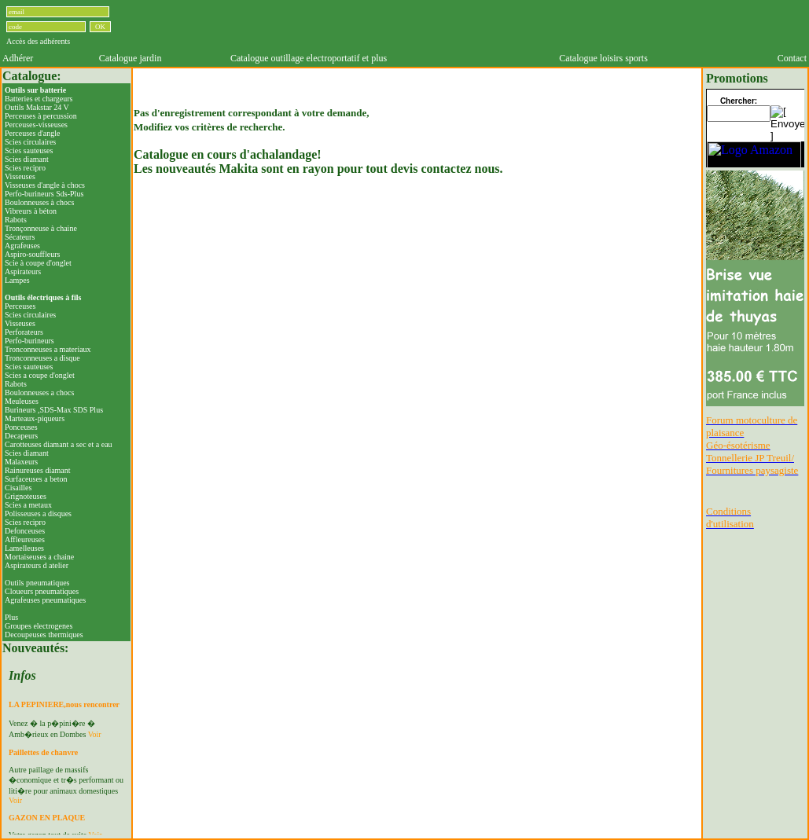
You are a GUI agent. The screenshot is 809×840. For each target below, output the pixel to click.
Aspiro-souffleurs (32, 254)
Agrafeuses (22, 245)
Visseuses (20, 176)
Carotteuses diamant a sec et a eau (58, 444)
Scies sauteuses (29, 150)
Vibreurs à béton (31, 211)
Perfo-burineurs (29, 340)
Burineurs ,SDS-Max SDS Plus (54, 409)
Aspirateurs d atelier (36, 565)
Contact (792, 58)
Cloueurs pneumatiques (42, 591)
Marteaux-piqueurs (34, 418)
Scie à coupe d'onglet (38, 263)
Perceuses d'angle (32, 133)
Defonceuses (25, 530)
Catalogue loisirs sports (603, 58)
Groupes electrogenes (38, 626)
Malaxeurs (21, 461)
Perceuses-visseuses (36, 124)
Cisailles (18, 487)
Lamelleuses (24, 548)
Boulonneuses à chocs (39, 202)
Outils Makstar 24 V (37, 107)
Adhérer (17, 58)
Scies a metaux (28, 505)
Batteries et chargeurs (38, 98)
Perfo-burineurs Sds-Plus (44, 193)
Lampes (17, 280)
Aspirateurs (23, 271)
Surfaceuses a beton (36, 479)
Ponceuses (21, 427)
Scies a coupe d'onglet (40, 375)
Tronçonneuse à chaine (41, 228)
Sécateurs (20, 237)
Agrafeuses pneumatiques (45, 600)
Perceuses (20, 306)
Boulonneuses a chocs (39, 392)
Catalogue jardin (130, 58)
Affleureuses (25, 539)
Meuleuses (22, 401)
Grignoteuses (25, 496)
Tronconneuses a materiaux (48, 349)
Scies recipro (25, 167)
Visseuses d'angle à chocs (45, 185)
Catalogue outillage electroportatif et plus (308, 58)
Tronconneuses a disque (42, 358)
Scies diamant (27, 159)
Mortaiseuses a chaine (39, 556)
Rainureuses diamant (38, 470)
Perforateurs (24, 332)
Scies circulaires (30, 142)
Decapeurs (21, 435)
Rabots (16, 219)
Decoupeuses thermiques (44, 634)
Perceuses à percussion (41, 116)
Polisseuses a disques (38, 513)
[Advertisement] (461, 26)
